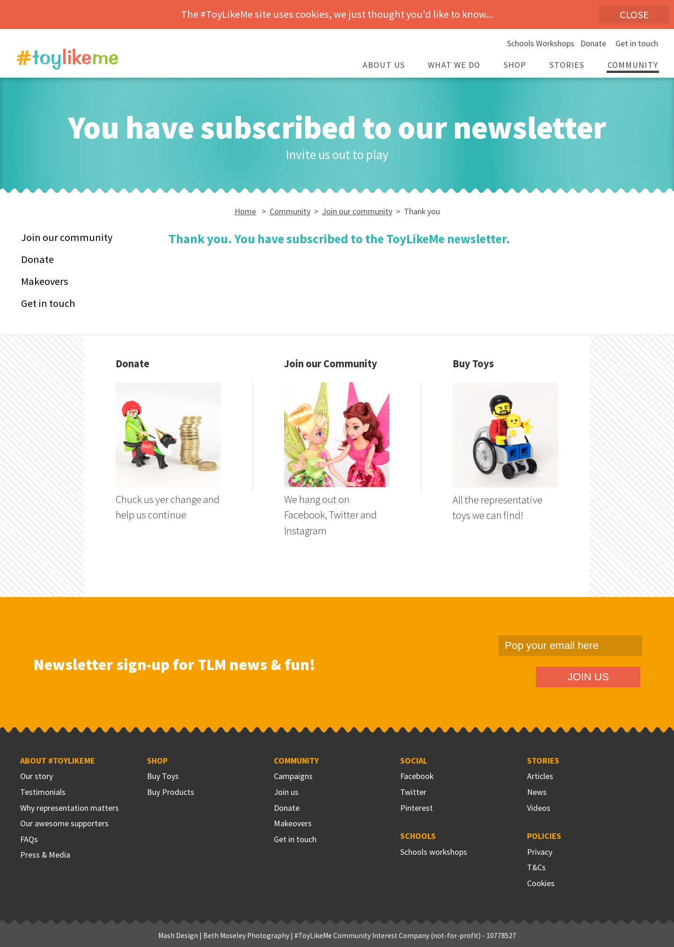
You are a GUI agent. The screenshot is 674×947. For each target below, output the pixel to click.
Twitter (413, 792)
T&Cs (536, 867)
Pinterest (416, 807)
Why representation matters (69, 807)
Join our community (357, 211)
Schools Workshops (540, 43)
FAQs (29, 839)
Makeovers (44, 281)
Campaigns (293, 776)
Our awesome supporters (64, 823)
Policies (544, 835)
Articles (540, 776)
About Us (384, 64)
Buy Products (170, 792)
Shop (515, 64)
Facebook (416, 776)
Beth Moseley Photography (246, 935)
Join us (286, 792)
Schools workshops (433, 851)
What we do (454, 64)
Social (413, 760)
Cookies (541, 883)
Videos (538, 807)
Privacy (539, 851)
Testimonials (43, 792)
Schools (418, 835)
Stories (567, 64)
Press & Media (45, 854)
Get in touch (636, 43)
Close (634, 14)
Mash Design (178, 935)
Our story (36, 776)
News (537, 792)
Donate (593, 43)
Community (633, 64)
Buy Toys (163, 776)
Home (245, 211)
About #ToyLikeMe (57, 760)
